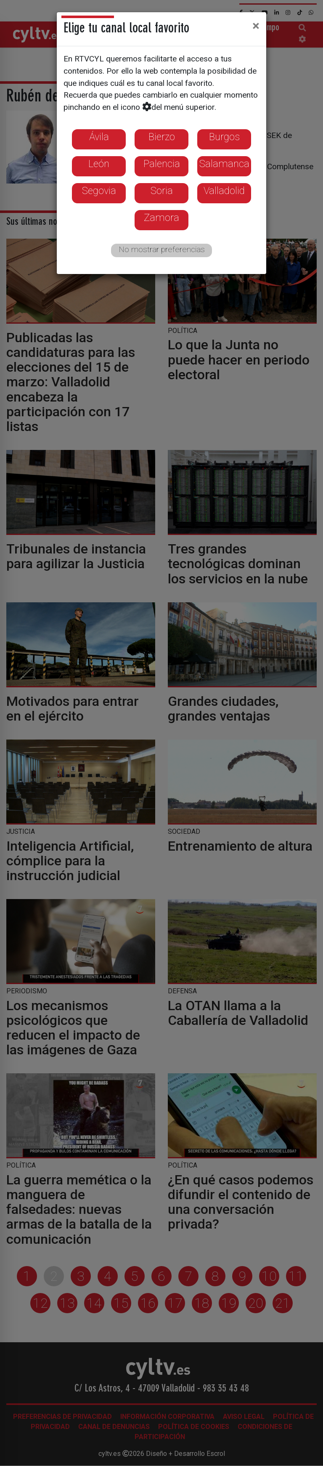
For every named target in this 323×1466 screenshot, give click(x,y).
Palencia (161, 164)
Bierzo (161, 137)
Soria (162, 191)
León (98, 164)
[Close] (256, 25)
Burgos (224, 137)
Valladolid (224, 191)
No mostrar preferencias (162, 249)
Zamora (161, 217)
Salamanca (224, 164)
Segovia (99, 191)
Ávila (99, 137)
